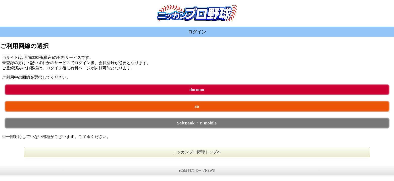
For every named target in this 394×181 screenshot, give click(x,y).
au (196, 106)
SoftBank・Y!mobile (197, 122)
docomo (196, 89)
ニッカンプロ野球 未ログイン (197, 13)
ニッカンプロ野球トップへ (197, 152)
